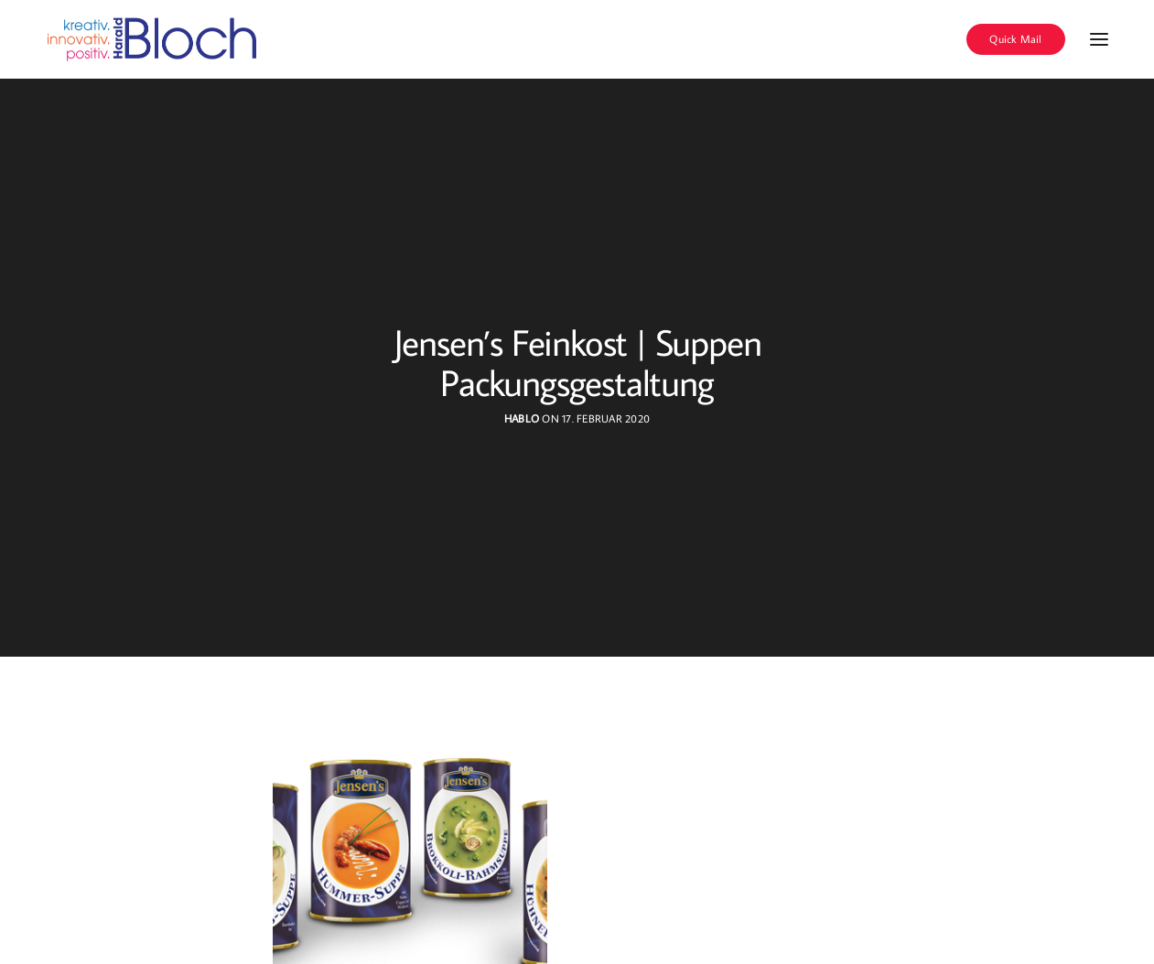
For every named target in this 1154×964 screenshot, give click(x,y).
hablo (521, 418)
